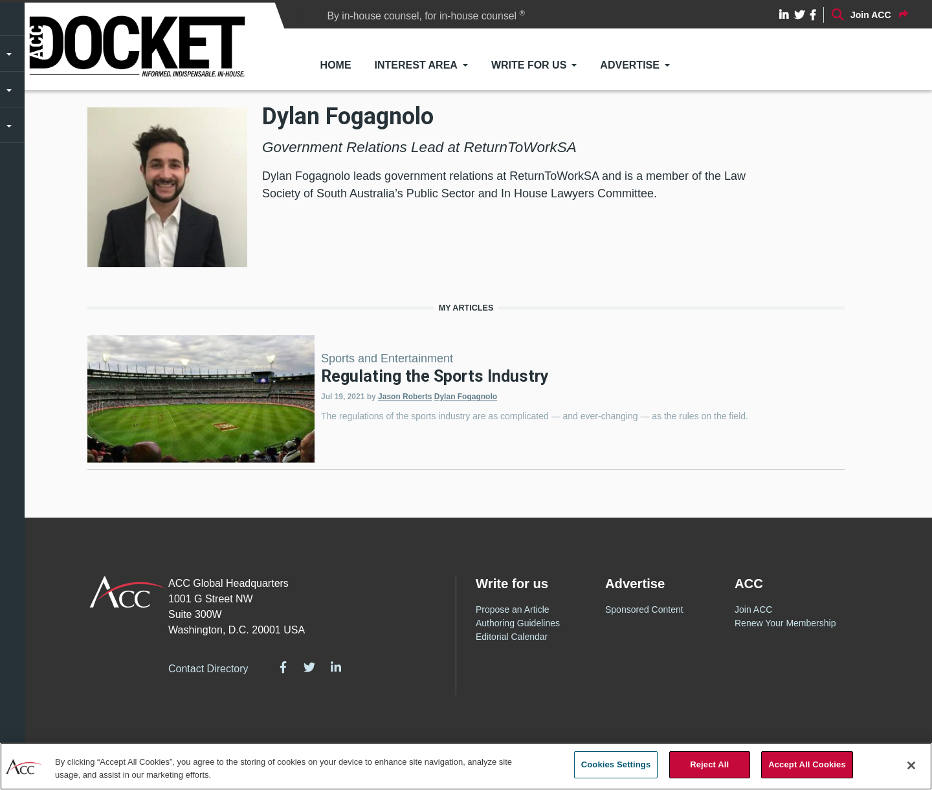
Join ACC (753, 609)
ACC (127, 592)
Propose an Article (512, 609)
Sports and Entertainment (387, 358)
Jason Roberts (405, 396)
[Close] (911, 765)
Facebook (283, 667)
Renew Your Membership (785, 623)
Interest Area (416, 65)
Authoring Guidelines (518, 623)
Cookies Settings (616, 764)
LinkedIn (336, 667)
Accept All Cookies (807, 764)
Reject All (709, 764)
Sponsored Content (644, 609)
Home (335, 65)
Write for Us (528, 65)
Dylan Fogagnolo (465, 396)
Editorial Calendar (512, 636)
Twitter (309, 667)
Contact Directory (208, 668)
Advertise (630, 65)
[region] (466, 766)
